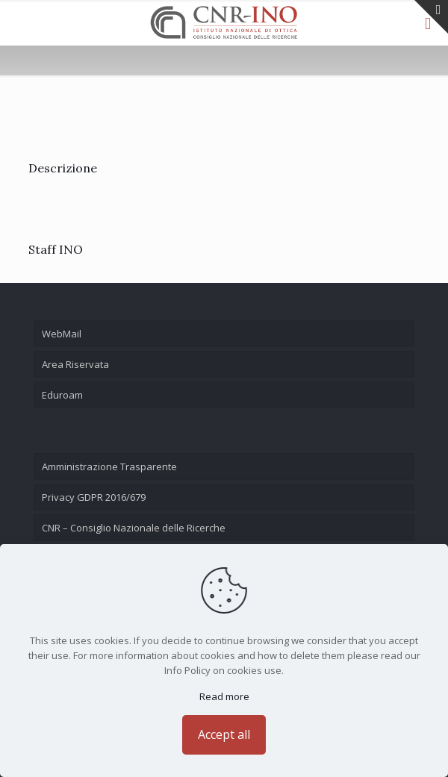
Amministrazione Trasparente (109, 466)
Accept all (224, 734)
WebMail (61, 333)
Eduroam (62, 395)
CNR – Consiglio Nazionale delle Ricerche (133, 527)
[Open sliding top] (431, 17)
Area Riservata (75, 364)
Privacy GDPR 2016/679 (94, 497)
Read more (224, 696)
